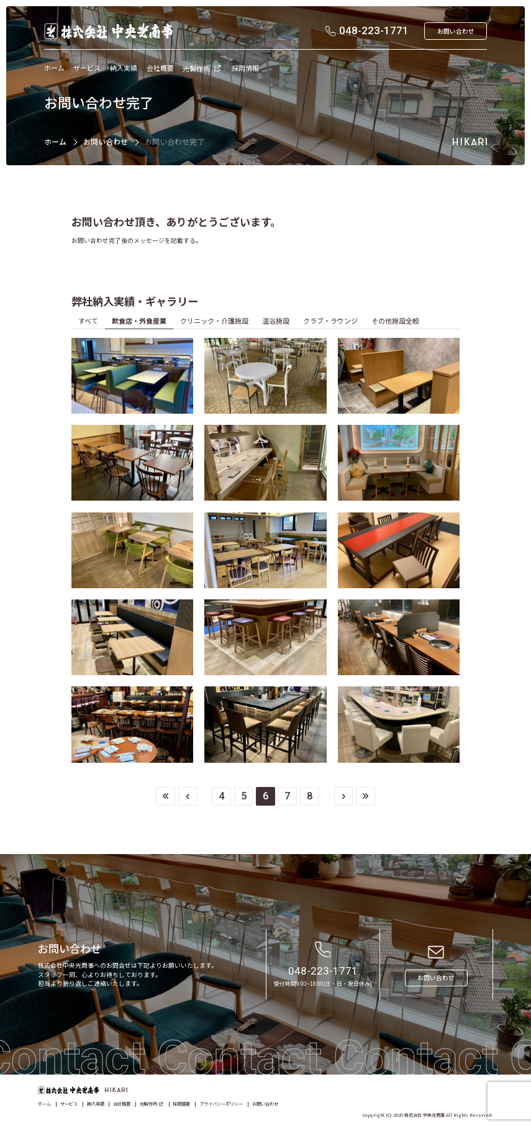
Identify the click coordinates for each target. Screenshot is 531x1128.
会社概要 (121, 1104)
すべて (88, 320)
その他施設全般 (395, 320)
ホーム (55, 141)
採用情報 (181, 1104)
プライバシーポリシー (221, 1104)
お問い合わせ (105, 141)
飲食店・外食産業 (139, 320)
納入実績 (95, 1104)
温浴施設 (275, 320)
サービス (69, 1104)
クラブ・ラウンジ (330, 320)
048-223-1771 (323, 971)
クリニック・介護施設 (214, 320)
